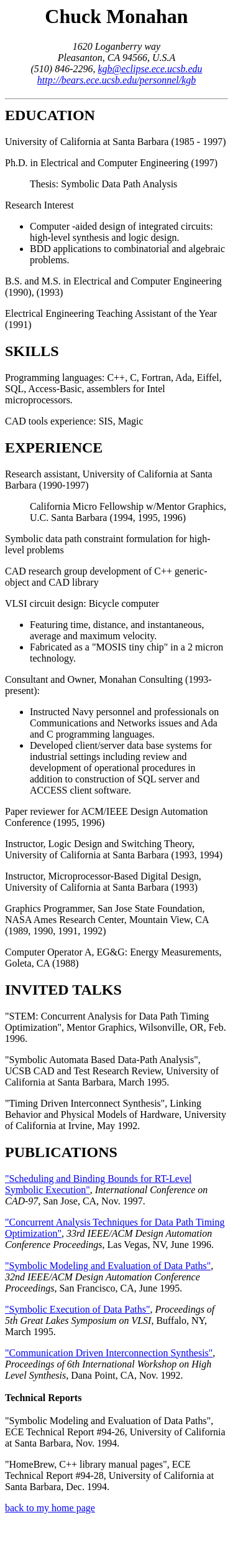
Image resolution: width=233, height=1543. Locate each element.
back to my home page (50, 1508)
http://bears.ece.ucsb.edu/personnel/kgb (116, 80)
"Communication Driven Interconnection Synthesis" (108, 1353)
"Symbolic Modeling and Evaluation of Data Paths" (108, 1265)
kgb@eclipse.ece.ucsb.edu (150, 68)
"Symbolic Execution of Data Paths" (77, 1309)
